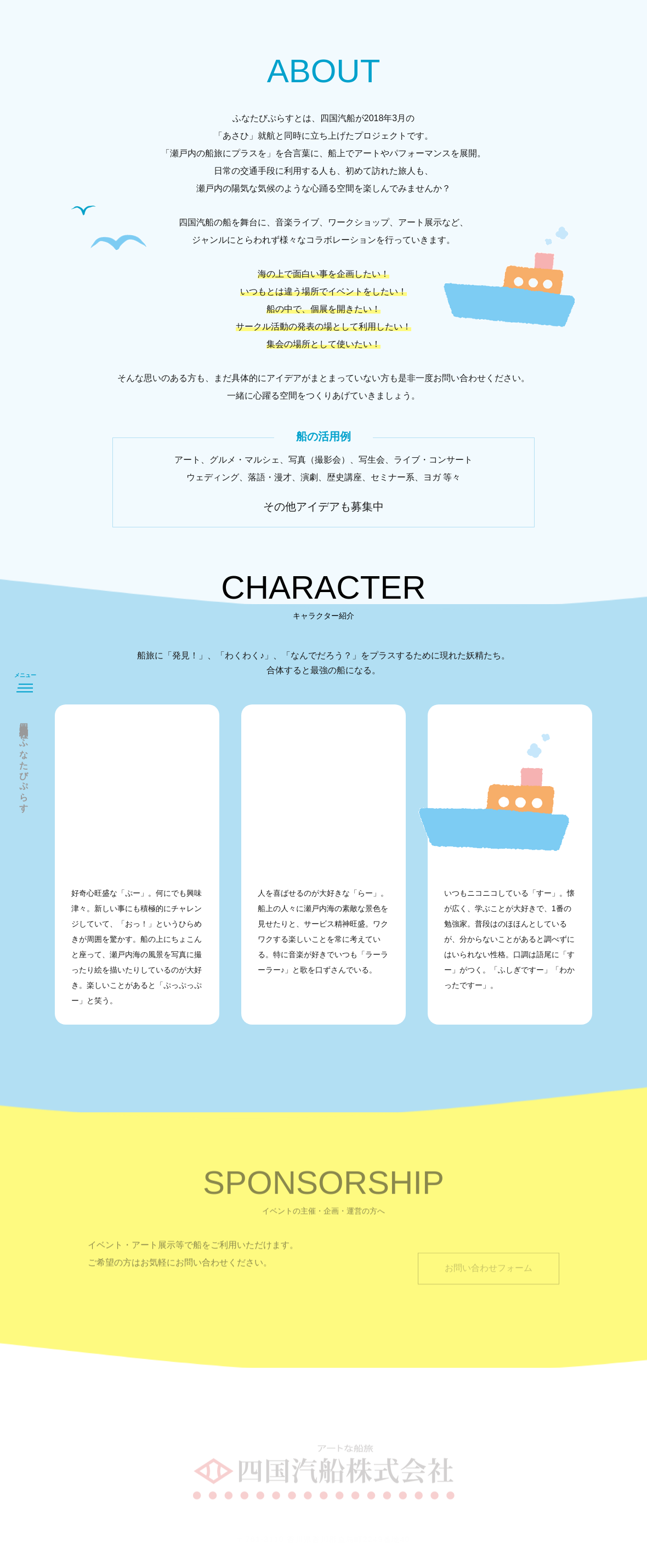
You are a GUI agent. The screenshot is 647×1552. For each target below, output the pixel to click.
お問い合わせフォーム (488, 1278)
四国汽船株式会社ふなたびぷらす (24, 763)
